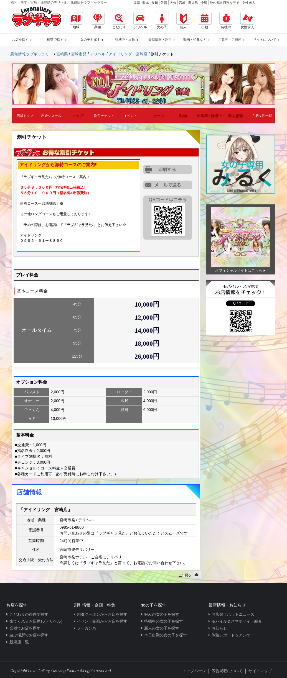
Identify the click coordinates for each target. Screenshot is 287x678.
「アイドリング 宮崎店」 (45, 509)
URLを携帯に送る (168, 184)
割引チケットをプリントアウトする (168, 169)
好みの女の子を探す (161, 614)
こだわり (119, 20)
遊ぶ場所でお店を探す (28, 635)
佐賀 (164, 3)
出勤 (205, 20)
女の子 (162, 20)
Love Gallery (39, 671)
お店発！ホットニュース (233, 614)
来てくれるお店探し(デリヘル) (35, 621)
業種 (98, 20)
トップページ (194, 671)
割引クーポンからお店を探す (102, 614)
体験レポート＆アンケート (235, 635)
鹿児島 (193, 3)
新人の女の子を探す (161, 628)
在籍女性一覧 (262, 116)
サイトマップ (260, 671)
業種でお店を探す (24, 628)
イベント (130, 116)
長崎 (154, 3)
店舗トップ (25, 116)
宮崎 (182, 3)
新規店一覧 (19, 642)
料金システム (51, 116)
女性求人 (248, 3)
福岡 (136, 3)
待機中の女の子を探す (163, 621)
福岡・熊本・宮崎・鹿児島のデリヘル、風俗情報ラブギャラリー (59, 2)
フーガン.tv (86, 628)
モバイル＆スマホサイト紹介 (237, 621)
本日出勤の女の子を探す (165, 635)
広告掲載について (227, 671)
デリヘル (140, 20)
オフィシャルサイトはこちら (238, 270)
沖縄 (203, 3)
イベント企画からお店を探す (102, 621)
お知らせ (219, 628)
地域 (76, 20)
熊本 (145, 3)
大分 (173, 3)
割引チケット (104, 116)
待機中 (226, 20)
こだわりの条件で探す (28, 614)
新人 (183, 20)
